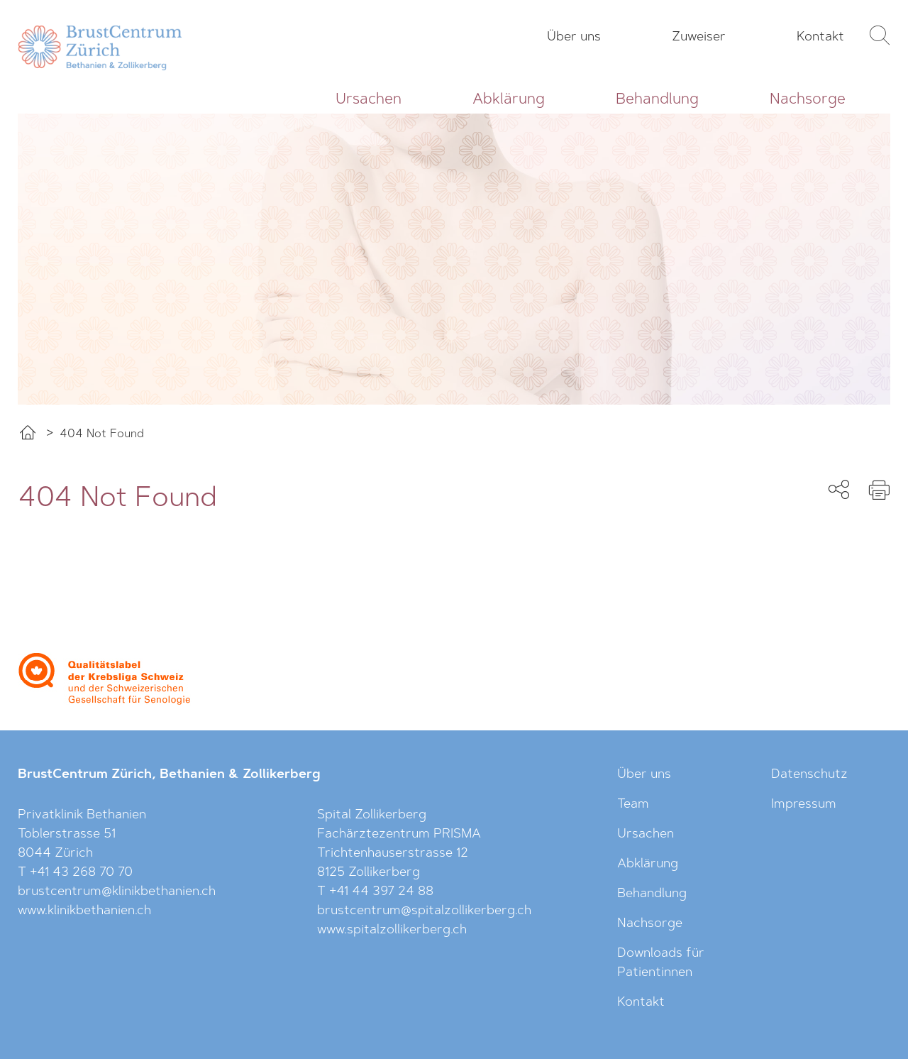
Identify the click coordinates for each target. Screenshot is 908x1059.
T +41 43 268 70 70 (75, 873)
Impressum (803, 805)
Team (633, 805)
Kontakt (820, 37)
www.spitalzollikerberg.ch (392, 930)
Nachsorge (808, 99)
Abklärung (508, 99)
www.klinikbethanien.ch (84, 911)
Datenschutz (809, 775)
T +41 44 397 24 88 (375, 892)
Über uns (574, 37)
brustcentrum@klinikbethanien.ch (117, 892)
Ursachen (369, 99)
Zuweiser (699, 37)
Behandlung (657, 99)
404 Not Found (102, 434)
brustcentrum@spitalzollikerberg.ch (424, 911)
